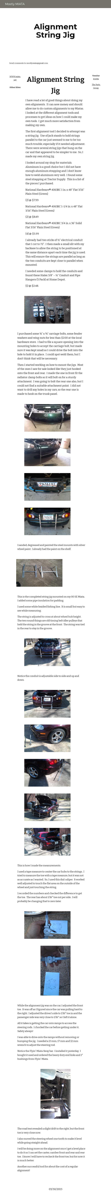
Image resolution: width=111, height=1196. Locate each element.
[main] (55, 31)
